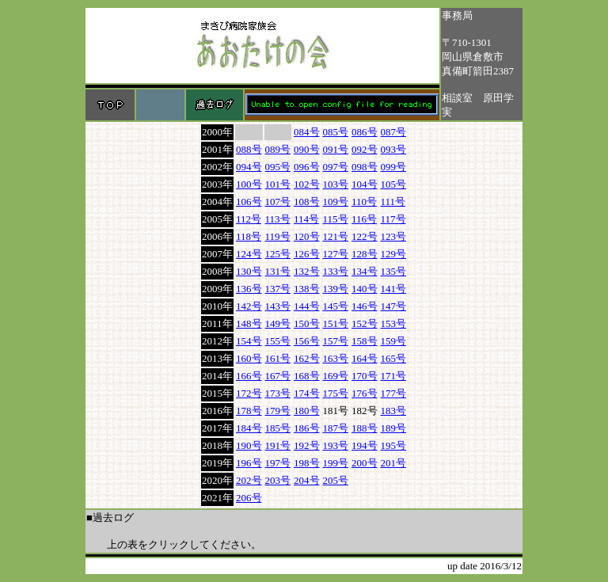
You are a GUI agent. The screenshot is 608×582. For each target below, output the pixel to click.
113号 (278, 219)
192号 (307, 445)
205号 (336, 480)
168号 (307, 376)
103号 (336, 184)
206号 (249, 498)
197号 (278, 463)
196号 (249, 463)
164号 (365, 358)
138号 (307, 289)
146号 (365, 306)
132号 (307, 271)
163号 (336, 358)
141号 (394, 289)
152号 (365, 323)
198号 (307, 463)
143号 (278, 306)
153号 (394, 323)
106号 (249, 201)
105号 (394, 184)
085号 (336, 132)
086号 (365, 132)
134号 (365, 271)
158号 (365, 341)
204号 (307, 480)
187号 (336, 428)
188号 (365, 428)
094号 (249, 167)
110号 (364, 201)
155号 (278, 341)
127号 (336, 254)
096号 (307, 167)
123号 (394, 236)
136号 (249, 289)
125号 (278, 254)
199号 (336, 463)
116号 (364, 219)
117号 (393, 219)
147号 (394, 306)
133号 (336, 271)
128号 (365, 254)
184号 (249, 428)
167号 (278, 376)
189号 (394, 428)
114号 (306, 219)
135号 (394, 271)
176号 (365, 393)
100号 (249, 184)
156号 (307, 341)
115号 (335, 219)
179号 (278, 411)
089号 (278, 149)
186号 (307, 428)
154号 (249, 341)
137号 (278, 289)
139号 (336, 289)
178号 (249, 411)
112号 (248, 219)
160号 (249, 358)
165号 (394, 358)
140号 (365, 289)
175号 (336, 393)
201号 (394, 463)
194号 (365, 445)
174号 (307, 393)
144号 (307, 306)
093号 (394, 149)
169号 (336, 376)
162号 (307, 358)
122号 (365, 236)
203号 (278, 480)
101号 (278, 184)
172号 (249, 393)
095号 (278, 167)
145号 (336, 306)
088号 (249, 149)
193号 (336, 445)
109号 (336, 201)
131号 (278, 271)
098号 (365, 167)
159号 (394, 341)
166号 (249, 376)
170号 (365, 376)
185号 (278, 428)
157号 (336, 341)
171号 (394, 376)
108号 (307, 201)
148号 (249, 323)
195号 (394, 445)
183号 (394, 411)
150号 (307, 323)
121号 (336, 236)
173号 (278, 393)
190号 (249, 445)
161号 (278, 358)
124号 (249, 254)
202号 (249, 480)
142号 (249, 306)
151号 (336, 323)
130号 (249, 271)
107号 (278, 201)
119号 (278, 236)
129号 (394, 254)
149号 (278, 323)
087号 (394, 132)
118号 (248, 236)
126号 (307, 254)
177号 (394, 393)
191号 (278, 445)
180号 (307, 411)
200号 (365, 463)
